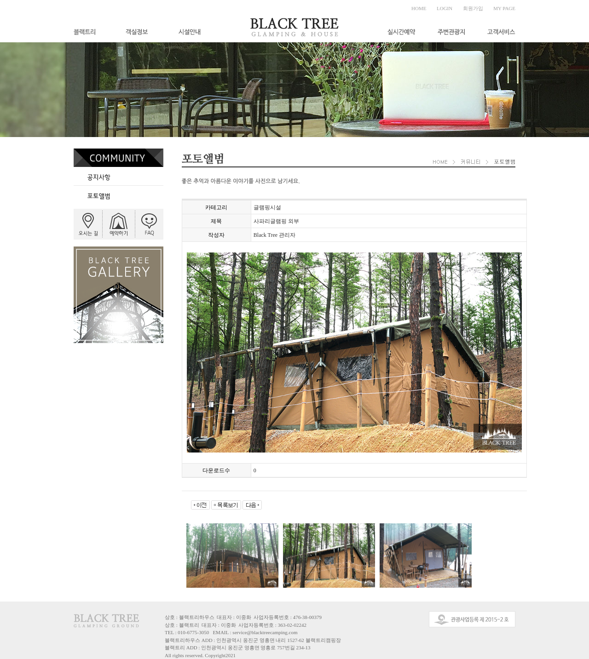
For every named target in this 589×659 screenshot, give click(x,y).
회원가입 (473, 8)
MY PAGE (504, 8)
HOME (418, 8)
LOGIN (444, 8)
